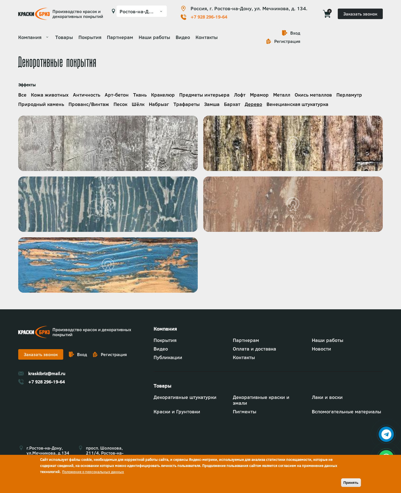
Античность (86, 94)
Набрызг (159, 104)
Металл (281, 94)
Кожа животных (49, 94)
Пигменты (244, 411)
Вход (295, 33)
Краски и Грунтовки (177, 411)
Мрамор (259, 94)
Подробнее (18, 237)
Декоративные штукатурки (185, 397)
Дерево (253, 104)
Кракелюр (163, 94)
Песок (120, 104)
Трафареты (186, 104)
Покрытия (89, 37)
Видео (183, 37)
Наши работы (154, 37)
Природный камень (41, 104)
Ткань (140, 94)
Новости (321, 348)
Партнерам (120, 37)
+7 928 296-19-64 (209, 17)
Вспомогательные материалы (346, 411)
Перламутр (349, 94)
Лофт (240, 94)
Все (22, 94)
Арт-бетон (117, 94)
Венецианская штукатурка (297, 104)
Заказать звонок (360, 14)
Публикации (168, 357)
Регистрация (287, 41)
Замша (212, 104)
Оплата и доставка (254, 348)
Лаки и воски (327, 397)
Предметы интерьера (204, 94)
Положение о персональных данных (93, 471)
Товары (64, 37)
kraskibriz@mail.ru (46, 373)
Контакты (207, 37)
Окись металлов (313, 94)
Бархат (232, 104)
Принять (351, 483)
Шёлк (138, 104)
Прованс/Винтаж (88, 104)
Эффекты (27, 85)
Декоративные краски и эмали (261, 400)
